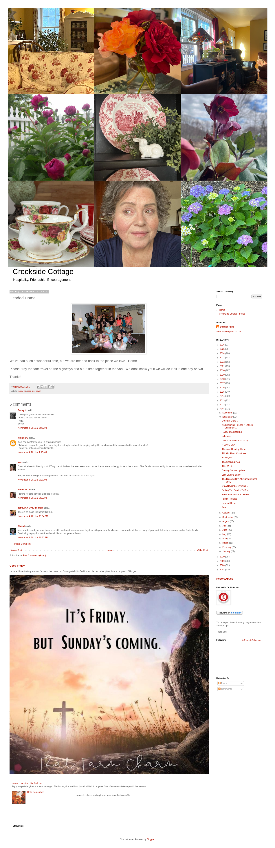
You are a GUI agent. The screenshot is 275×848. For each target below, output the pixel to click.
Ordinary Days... (230, 421)
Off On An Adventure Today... (236, 440)
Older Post (202, 550)
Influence (226, 436)
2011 (222, 409)
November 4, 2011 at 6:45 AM (32, 428)
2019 (222, 375)
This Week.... (228, 466)
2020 (222, 370)
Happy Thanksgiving (232, 432)
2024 (222, 353)
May (224, 534)
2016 (222, 387)
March (225, 543)
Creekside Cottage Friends (232, 314)
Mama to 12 (24, 489)
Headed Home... (230, 503)
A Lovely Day (228, 445)
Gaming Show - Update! (233, 470)
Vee (20, 462)
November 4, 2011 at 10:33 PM (33, 537)
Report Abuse (224, 578)
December (227, 412)
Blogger (150, 839)
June (225, 530)
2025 (222, 349)
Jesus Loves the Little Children (27, 783)
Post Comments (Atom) (34, 555)
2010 (222, 556)
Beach (225, 507)
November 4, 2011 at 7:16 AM (32, 452)
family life (22, 391)
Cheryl (21, 526)
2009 (222, 561)
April (224, 538)
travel (38, 391)
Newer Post (16, 550)
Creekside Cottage (43, 271)
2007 (222, 569)
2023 (222, 357)
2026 (222, 344)
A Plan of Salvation (251, 640)
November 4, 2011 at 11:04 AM (33, 516)
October (226, 512)
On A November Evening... (235, 486)
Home (110, 550)
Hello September (35, 792)
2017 (222, 383)
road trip (31, 391)
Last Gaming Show (231, 475)
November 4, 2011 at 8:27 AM (32, 479)
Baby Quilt (227, 457)
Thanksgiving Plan (231, 462)
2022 (222, 362)
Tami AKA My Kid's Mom (30, 508)
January (226, 551)
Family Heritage (229, 499)
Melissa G (23, 438)
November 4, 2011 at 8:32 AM (32, 498)
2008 (222, 565)
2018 (222, 379)
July (224, 525)
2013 (222, 400)
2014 (222, 396)
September (228, 517)
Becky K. (22, 410)
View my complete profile (228, 331)
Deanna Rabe (227, 327)
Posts (222, 683)
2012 (222, 404)
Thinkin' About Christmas (234, 453)
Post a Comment (22, 544)
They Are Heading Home (234, 449)
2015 (222, 392)
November (227, 417)
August (226, 521)
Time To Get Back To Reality (236, 494)
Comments (225, 689)
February (227, 547)
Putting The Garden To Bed (235, 490)
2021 (222, 366)
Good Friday (17, 565)
